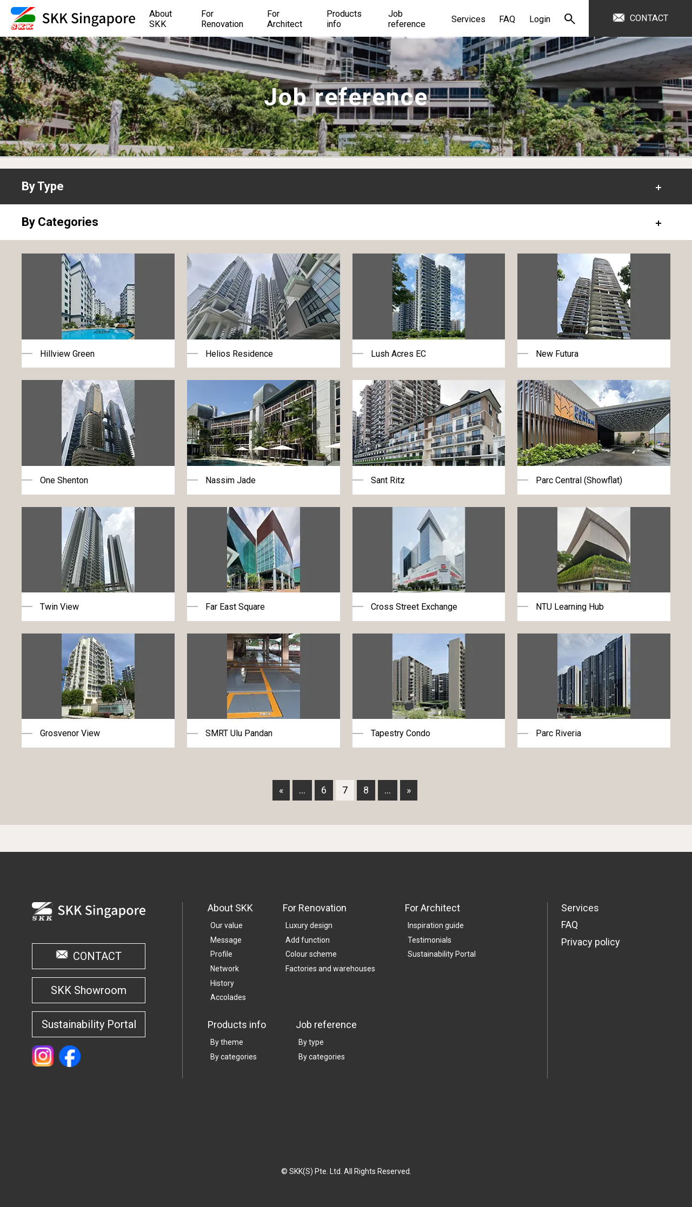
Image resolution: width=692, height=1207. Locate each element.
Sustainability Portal (89, 1024)
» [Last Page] (409, 790)
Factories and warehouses (330, 968)
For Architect (432, 907)
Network (224, 968)
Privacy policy (590, 942)
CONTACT (649, 18)
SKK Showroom (89, 990)
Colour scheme (311, 954)
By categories (233, 1056)
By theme (226, 1042)
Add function (307, 940)
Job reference (326, 1024)
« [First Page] (281, 790)
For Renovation (315, 907)
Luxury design (308, 925)
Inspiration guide (436, 925)
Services (580, 907)
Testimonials (429, 940)
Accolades (228, 997)
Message (226, 940)
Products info (237, 1024)
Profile (221, 954)
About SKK (230, 907)
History (222, 983)
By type (311, 1042)
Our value (226, 925)
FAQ (569, 924)
